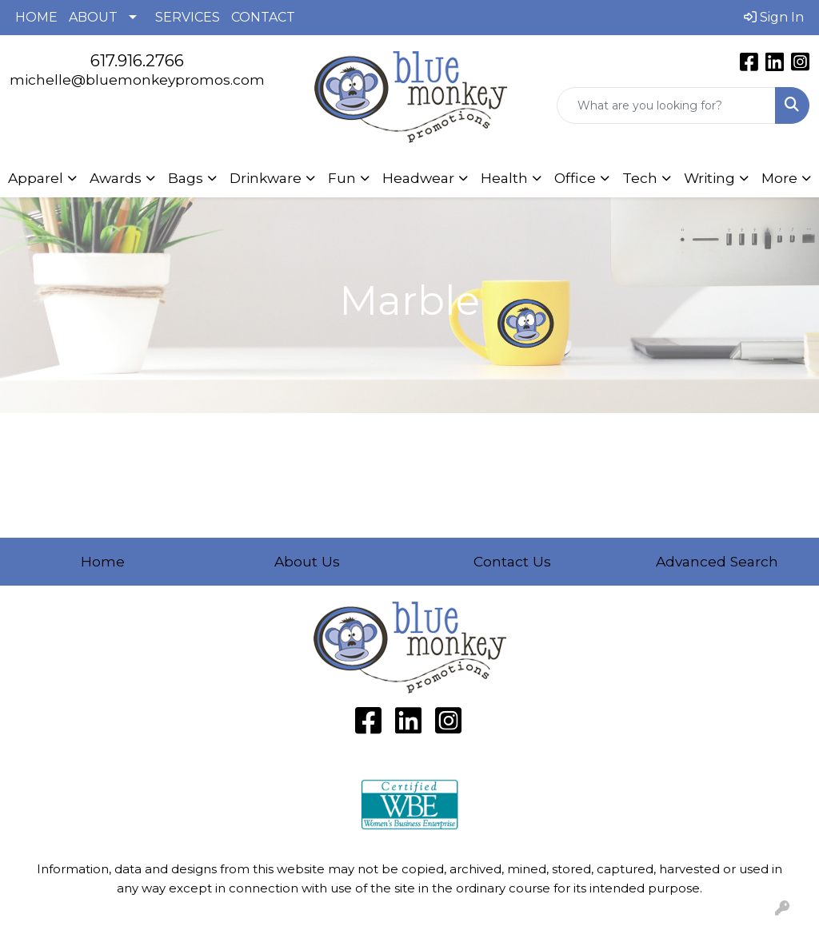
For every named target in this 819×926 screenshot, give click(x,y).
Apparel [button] (35, 177)
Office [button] (575, 177)
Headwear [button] (418, 177)
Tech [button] (639, 177)
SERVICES (187, 17)
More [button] (779, 177)
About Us (307, 561)
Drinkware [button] (266, 177)
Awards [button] (116, 177)
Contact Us (512, 561)
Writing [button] (709, 177)
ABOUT (93, 17)
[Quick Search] (667, 105)
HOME (36, 17)
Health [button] (504, 177)
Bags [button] (185, 177)
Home (103, 561)
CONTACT (263, 17)
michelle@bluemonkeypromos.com (137, 79)
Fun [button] (342, 177)
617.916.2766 (137, 60)
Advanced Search (717, 561)
